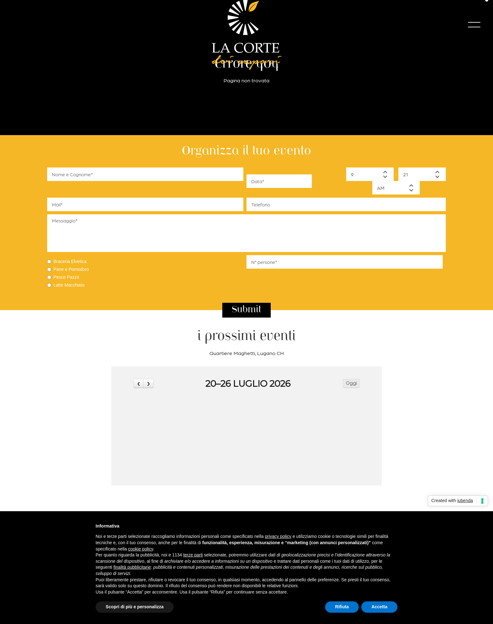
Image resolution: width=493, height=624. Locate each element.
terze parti (193, 554)
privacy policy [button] (278, 536)
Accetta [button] (379, 606)
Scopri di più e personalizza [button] (134, 606)
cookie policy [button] (140, 548)
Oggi (351, 383)
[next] (148, 383)
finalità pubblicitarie (132, 567)
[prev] (138, 383)
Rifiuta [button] (342, 606)
